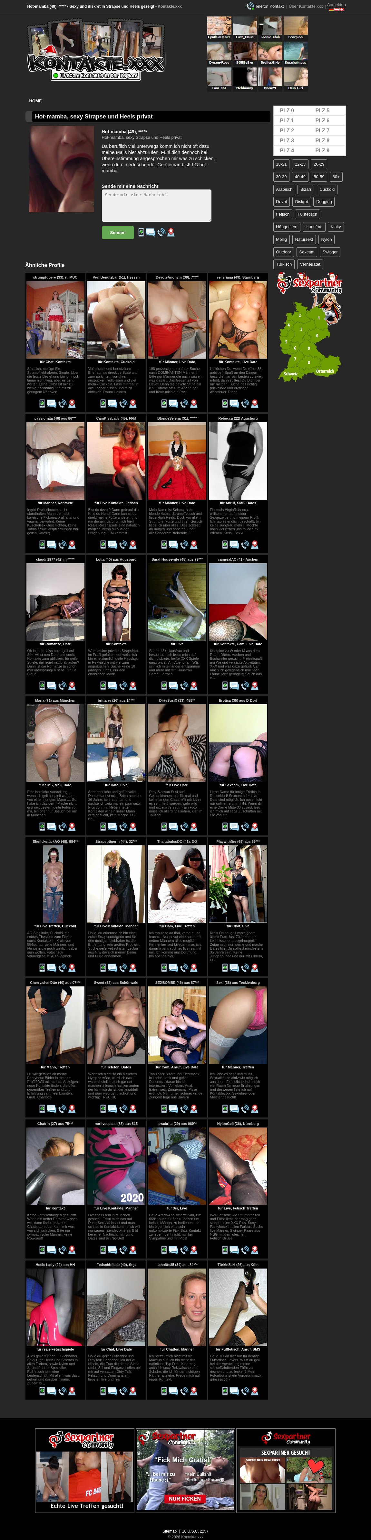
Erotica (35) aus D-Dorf (238, 700)
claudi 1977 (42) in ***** (55, 559)
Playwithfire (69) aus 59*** (238, 841)
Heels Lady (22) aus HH (55, 1265)
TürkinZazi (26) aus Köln (238, 1265)
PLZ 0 (287, 110)
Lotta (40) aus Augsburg (116, 559)
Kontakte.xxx (170, 6)
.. (189, 533)
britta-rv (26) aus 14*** (116, 700)
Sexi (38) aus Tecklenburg (238, 982)
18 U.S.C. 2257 (195, 1531)
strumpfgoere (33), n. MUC (55, 277)
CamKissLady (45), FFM (116, 418)
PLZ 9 (323, 150)
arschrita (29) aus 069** (177, 1124)
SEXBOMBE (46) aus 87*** (177, 982)
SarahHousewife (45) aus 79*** (176, 559)
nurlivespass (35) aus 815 (116, 1124)
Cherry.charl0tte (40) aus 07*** (55, 982)
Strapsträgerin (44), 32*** (116, 841)
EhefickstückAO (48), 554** (55, 841)
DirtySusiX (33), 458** (177, 700)
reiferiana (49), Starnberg (238, 277)
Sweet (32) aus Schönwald (116, 982)
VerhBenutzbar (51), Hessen (116, 277)
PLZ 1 (287, 120)
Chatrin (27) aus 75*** (55, 1124)
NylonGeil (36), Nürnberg (238, 1124)
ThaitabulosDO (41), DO (177, 841)
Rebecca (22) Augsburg (238, 418)
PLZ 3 (287, 140)
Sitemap (169, 1531)
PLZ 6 (323, 120)
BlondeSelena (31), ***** (177, 418)
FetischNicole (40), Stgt (116, 1265)
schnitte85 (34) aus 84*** (177, 1265)
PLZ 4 (287, 150)
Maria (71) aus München (55, 700)
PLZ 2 (287, 130)
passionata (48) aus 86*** (55, 418)
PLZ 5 (323, 110)
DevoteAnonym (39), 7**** (177, 277)
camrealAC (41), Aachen (238, 559)
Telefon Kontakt (269, 6)
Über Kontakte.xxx (306, 6)
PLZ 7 (323, 130)
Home (35, 100)
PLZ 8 (323, 140)
